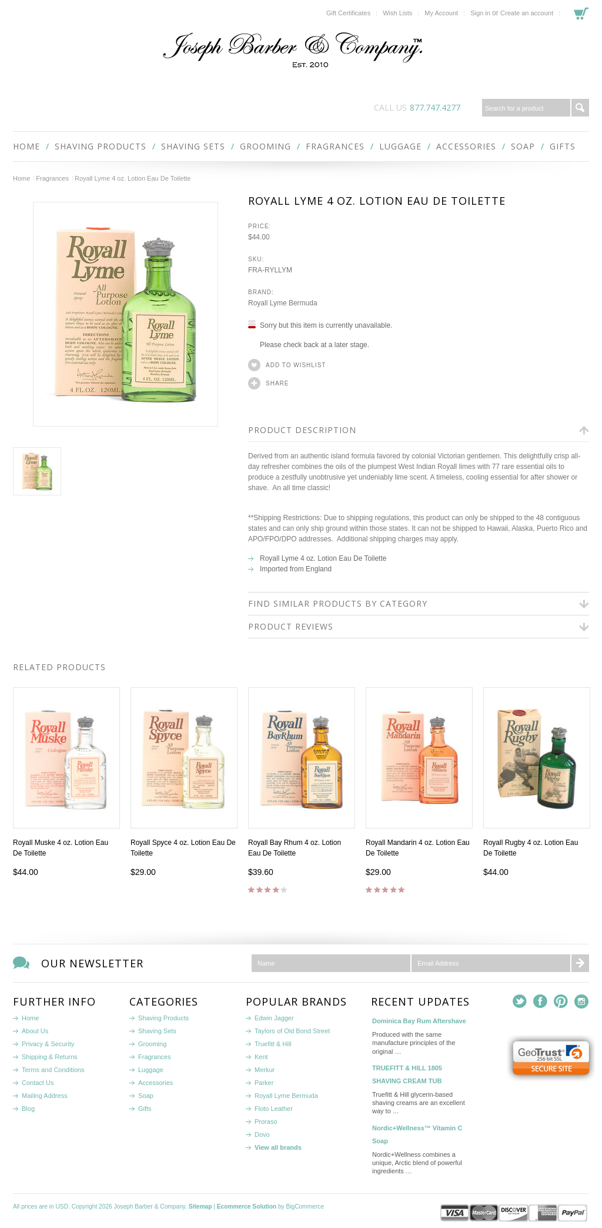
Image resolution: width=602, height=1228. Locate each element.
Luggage (400, 146)
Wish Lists (397, 12)
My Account (441, 12)
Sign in (480, 12)
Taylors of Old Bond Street (292, 1030)
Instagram (581, 1001)
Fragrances (335, 146)
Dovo (262, 1134)
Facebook (540, 1001)
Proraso (266, 1121)
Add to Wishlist (296, 365)
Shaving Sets (193, 146)
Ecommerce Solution (246, 1206)
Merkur (265, 1069)
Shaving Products (100, 146)
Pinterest (561, 1001)
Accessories (466, 146)
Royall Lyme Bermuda (286, 1095)
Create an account (526, 12)
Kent (261, 1056)
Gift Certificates (348, 12)
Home (21, 178)
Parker (264, 1082)
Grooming (265, 146)
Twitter (520, 1001)
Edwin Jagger (274, 1017)
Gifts (563, 146)
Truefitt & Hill (273, 1043)
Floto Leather (274, 1108)
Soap (523, 146)
